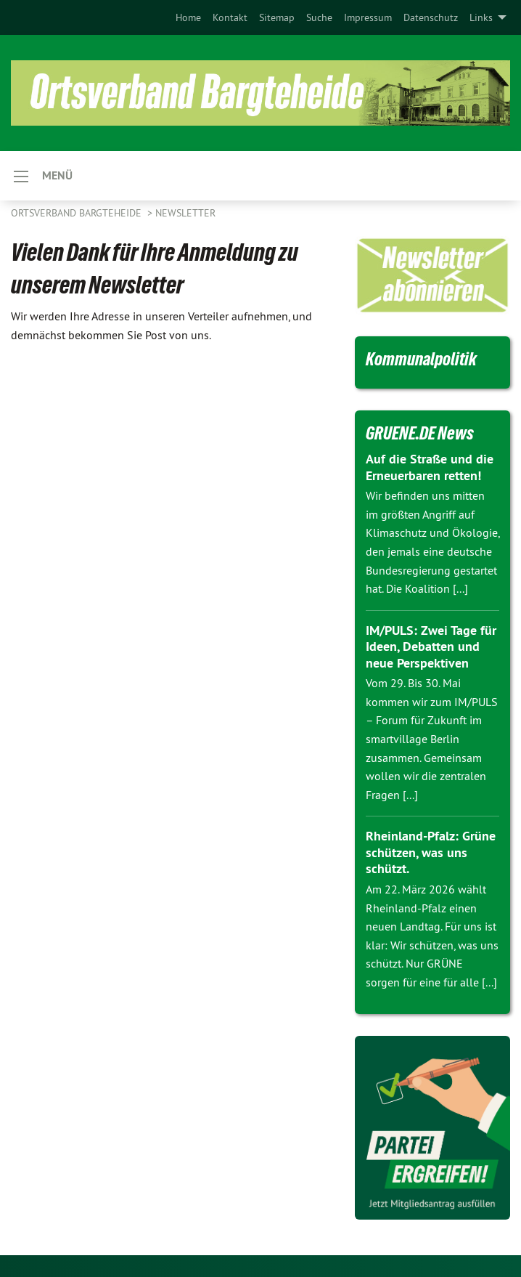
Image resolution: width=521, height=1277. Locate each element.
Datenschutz (430, 17)
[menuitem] (188, 17)
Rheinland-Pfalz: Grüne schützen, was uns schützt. (431, 852)
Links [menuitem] (481, 17)
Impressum (368, 17)
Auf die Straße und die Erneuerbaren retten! (429, 467)
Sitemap (277, 17)
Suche (319, 17)
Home (188, 17)
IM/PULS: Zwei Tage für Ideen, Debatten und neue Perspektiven (431, 646)
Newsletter (185, 212)
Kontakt (230, 17)
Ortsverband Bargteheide (77, 212)
